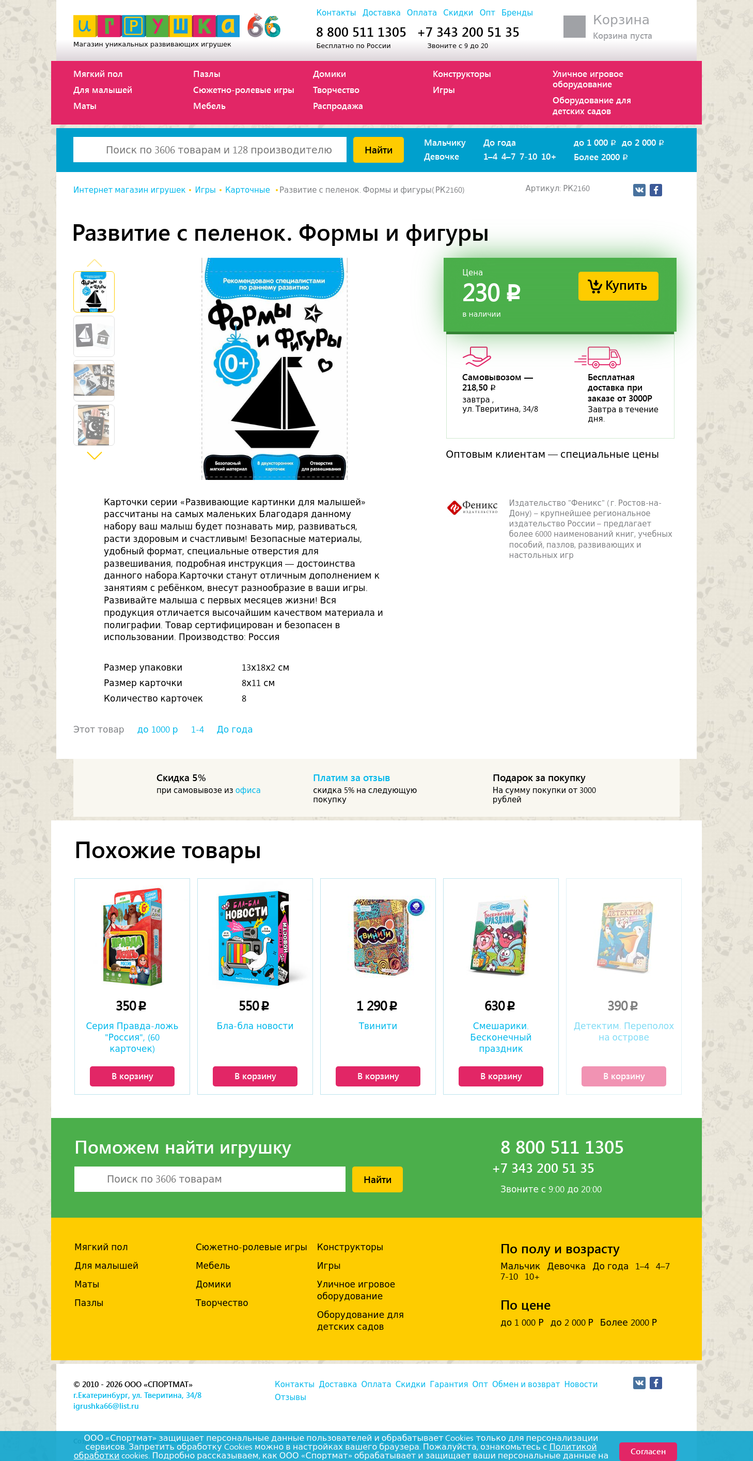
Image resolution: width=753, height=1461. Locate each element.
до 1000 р (157, 729)
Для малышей (102, 89)
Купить (626, 284)
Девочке (441, 156)
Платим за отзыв (351, 777)
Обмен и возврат (526, 1384)
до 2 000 (644, 142)
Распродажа (338, 105)
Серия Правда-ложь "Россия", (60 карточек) (132, 1037)
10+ (549, 156)
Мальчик (520, 1266)
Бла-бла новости (255, 1026)
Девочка (566, 1266)
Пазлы (207, 73)
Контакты (336, 13)
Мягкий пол (98, 73)
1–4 (490, 156)
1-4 (197, 729)
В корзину (132, 1075)
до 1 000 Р (521, 1322)
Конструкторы (462, 73)
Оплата (422, 13)
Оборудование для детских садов (592, 105)
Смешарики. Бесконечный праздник (500, 1037)
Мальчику (445, 142)
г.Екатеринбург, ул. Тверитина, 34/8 (137, 1395)
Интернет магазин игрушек (129, 190)
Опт (487, 13)
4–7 (508, 156)
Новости (581, 1384)
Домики (329, 73)
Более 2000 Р (628, 1322)
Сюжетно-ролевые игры (243, 89)
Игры (444, 89)
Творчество (336, 89)
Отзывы (290, 1397)
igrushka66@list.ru (106, 1406)
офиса (248, 790)
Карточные (248, 190)
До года (499, 142)
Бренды (517, 13)
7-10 (528, 156)
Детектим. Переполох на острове (624, 1032)
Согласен (648, 1451)
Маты (85, 105)
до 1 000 (596, 142)
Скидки (458, 13)
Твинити (378, 1026)
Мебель (209, 105)
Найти (379, 149)
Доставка (382, 13)
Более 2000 (602, 156)
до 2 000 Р (571, 1322)
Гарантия (449, 1384)
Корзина (621, 19)
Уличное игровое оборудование (588, 78)
